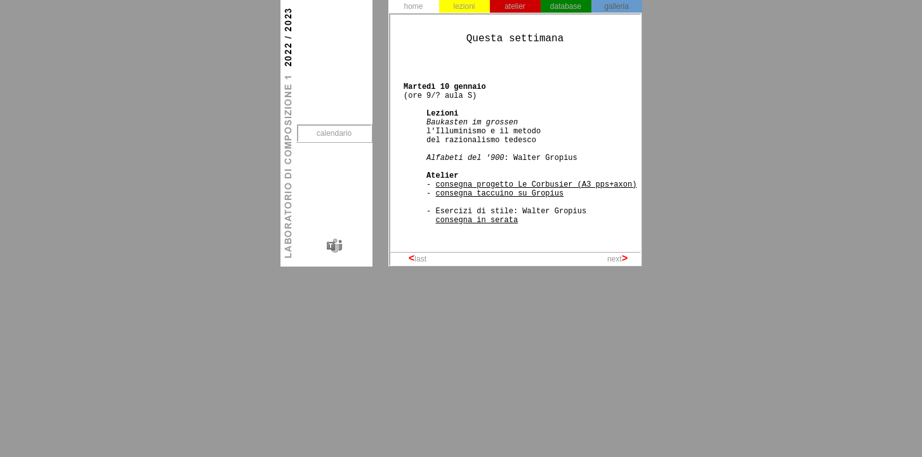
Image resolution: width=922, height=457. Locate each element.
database (565, 6)
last (420, 259)
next (614, 259)
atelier (514, 6)
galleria (616, 6)
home (413, 6)
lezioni (464, 6)
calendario (334, 133)
